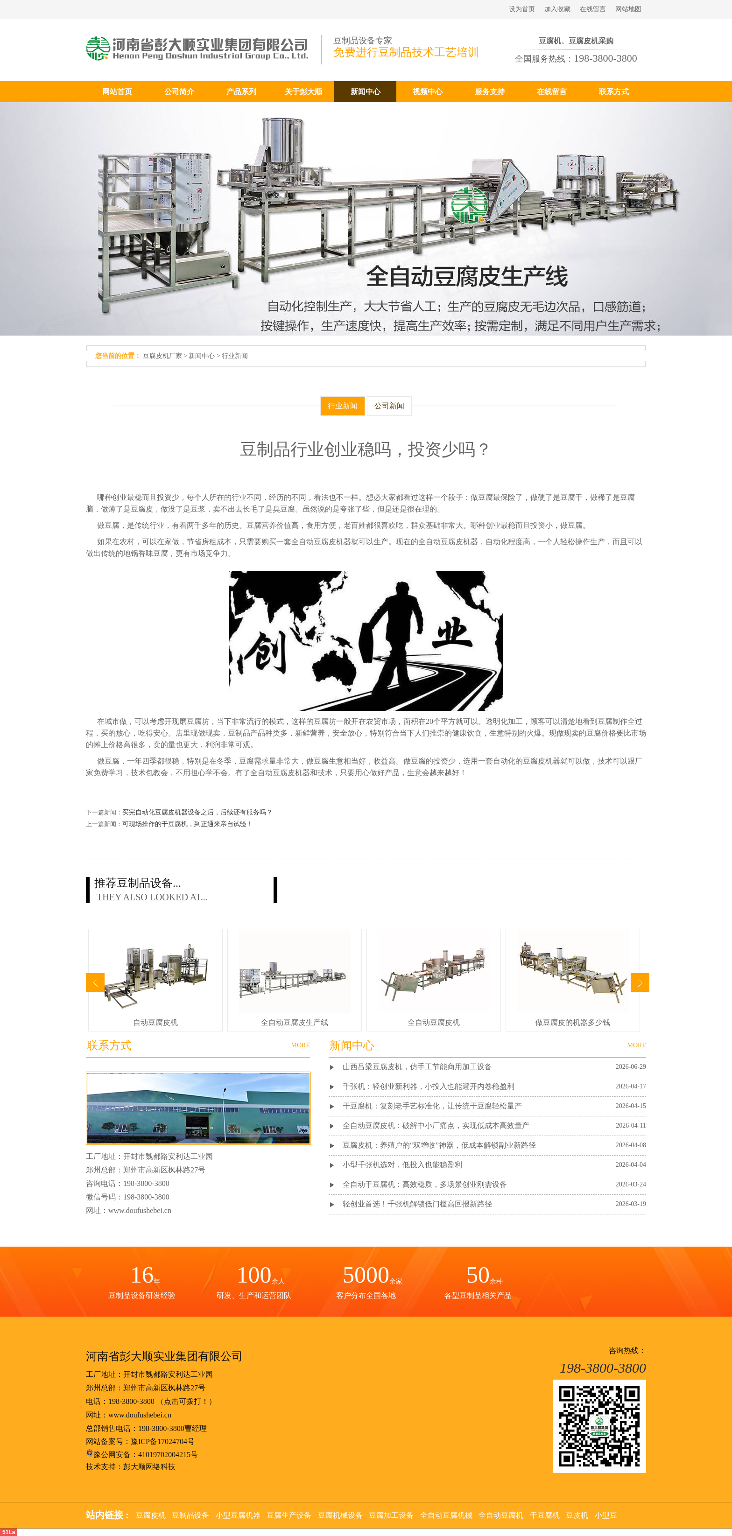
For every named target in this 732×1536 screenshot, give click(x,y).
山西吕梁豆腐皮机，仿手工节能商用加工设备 (417, 1067)
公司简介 (179, 92)
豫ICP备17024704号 (163, 1441)
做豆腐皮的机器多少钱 (572, 1022)
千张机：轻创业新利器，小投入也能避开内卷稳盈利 (428, 1086)
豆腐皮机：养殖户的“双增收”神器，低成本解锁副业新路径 (439, 1145)
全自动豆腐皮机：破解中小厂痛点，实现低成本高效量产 (436, 1125)
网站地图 (628, 9)
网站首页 (117, 92)
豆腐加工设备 (391, 1515)
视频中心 (428, 92)
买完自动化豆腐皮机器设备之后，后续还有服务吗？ (197, 812)
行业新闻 (235, 355)
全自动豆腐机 (501, 1515)
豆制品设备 (190, 1515)
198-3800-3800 (131, 1401)
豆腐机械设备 (340, 1515)
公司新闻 (389, 406)
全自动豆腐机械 (446, 1515)
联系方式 (614, 92)
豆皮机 (577, 1515)
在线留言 (593, 9)
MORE (636, 1045)
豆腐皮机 (151, 1515)
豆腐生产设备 (289, 1515)
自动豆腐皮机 (155, 1022)
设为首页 (522, 9)
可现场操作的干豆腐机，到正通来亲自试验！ (187, 824)
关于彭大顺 (303, 92)
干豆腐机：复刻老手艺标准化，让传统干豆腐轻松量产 (432, 1106)
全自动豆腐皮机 (434, 1022)
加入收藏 (557, 9)
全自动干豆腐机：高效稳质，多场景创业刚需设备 (425, 1184)
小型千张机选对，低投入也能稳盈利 (402, 1165)
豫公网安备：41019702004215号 (142, 1455)
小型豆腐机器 (238, 1515)
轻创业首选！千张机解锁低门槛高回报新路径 (417, 1204)
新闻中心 (365, 92)
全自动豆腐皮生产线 (294, 1022)
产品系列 (241, 92)
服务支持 (490, 92)
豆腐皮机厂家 (162, 355)
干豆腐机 (545, 1515)
